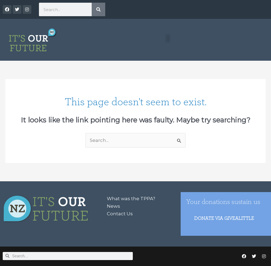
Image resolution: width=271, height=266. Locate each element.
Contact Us (120, 213)
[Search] (98, 9)
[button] (167, 38)
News (113, 206)
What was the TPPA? (131, 198)
